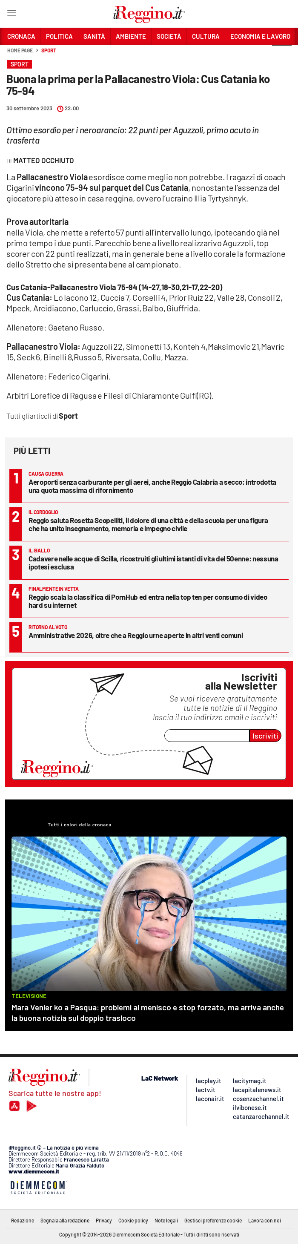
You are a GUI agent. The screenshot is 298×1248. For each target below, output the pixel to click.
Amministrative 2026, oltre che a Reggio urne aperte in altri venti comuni (136, 635)
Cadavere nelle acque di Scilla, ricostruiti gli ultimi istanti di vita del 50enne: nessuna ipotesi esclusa (153, 562)
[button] (282, 55)
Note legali (166, 1220)
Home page (20, 50)
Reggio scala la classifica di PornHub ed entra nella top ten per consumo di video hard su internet (148, 600)
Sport (48, 50)
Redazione (22, 1220)
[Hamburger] (11, 15)
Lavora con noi (264, 1220)
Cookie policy (133, 1220)
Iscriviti (265, 735)
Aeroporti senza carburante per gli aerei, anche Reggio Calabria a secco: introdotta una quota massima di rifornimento (152, 485)
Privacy (104, 1220)
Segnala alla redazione (64, 1220)
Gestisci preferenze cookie (213, 1220)
